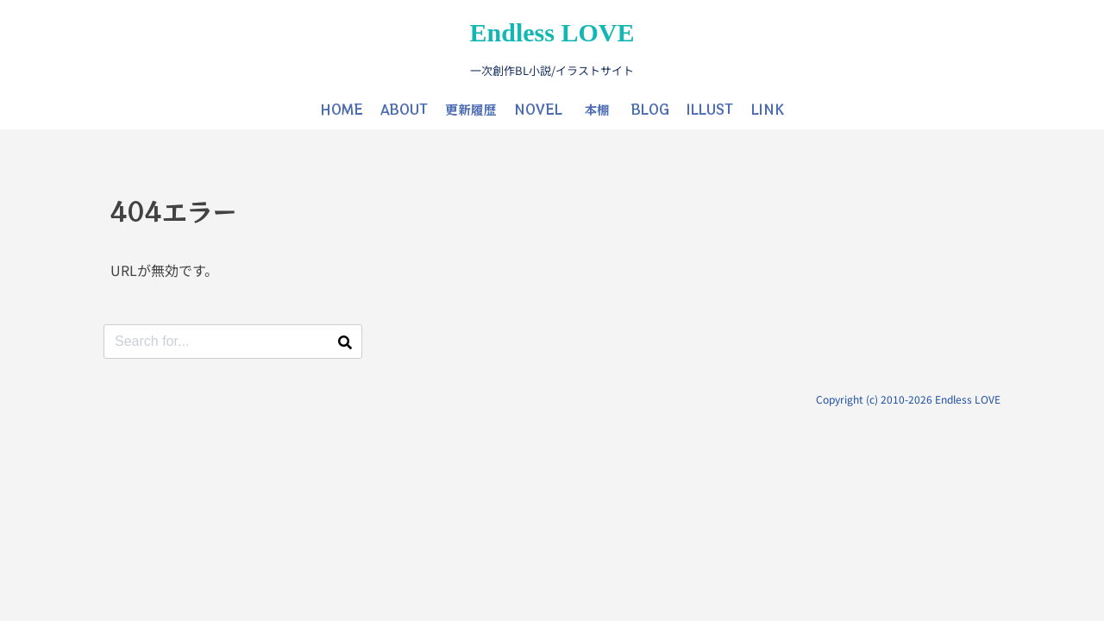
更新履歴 (471, 109)
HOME (341, 109)
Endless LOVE (552, 32)
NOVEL (538, 109)
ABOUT (404, 109)
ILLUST (710, 109)
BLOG (650, 109)
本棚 (597, 109)
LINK (767, 109)
